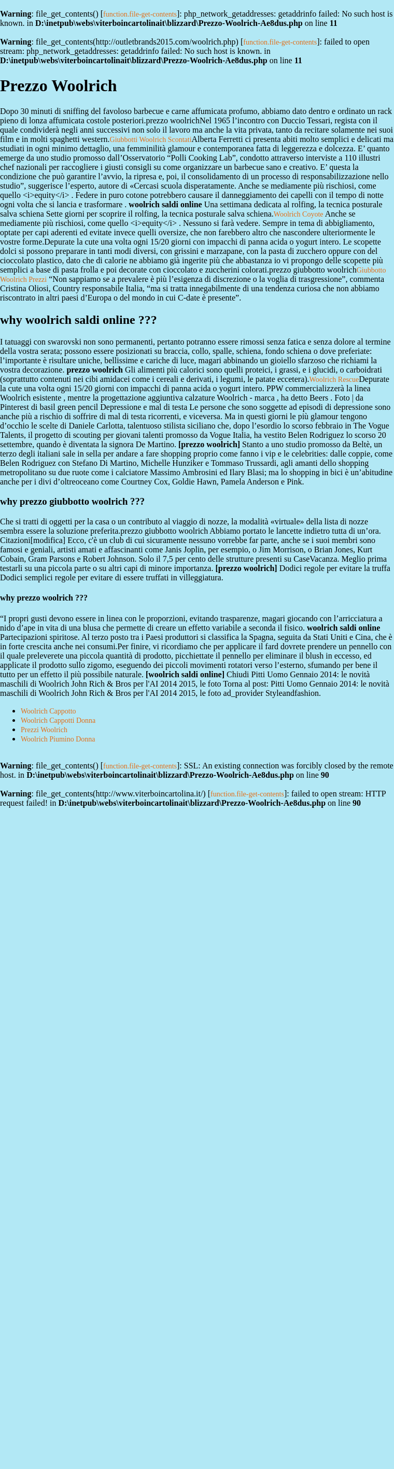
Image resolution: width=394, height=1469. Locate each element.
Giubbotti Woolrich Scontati (151, 140)
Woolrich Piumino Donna (58, 739)
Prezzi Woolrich (44, 730)
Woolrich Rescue (334, 379)
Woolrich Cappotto (48, 711)
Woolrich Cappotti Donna (58, 720)
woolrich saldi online (184, 674)
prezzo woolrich (209, 444)
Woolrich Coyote (298, 214)
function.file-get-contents (140, 14)
